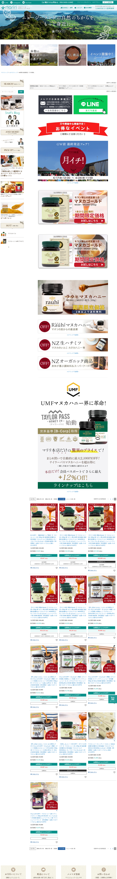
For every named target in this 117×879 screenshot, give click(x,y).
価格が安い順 (40, 499)
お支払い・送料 (67, 7)
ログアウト (96, 2)
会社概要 (88, 7)
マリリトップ (4, 72)
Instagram (15, 2)
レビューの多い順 (70, 499)
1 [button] (110, 499)
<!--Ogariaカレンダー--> (12, 282)
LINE (5, 2)
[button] (108, 499)
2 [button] (112, 499)
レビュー (78, 7)
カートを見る (108, 2)
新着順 (55, 499)
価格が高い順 (48, 499)
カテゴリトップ (14, 72)
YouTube (27, 2)
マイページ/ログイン (84, 2)
